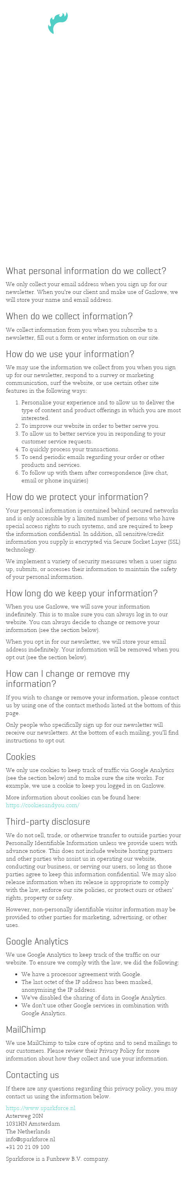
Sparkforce (93, 26)
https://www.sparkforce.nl (40, 1108)
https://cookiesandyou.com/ (42, 805)
